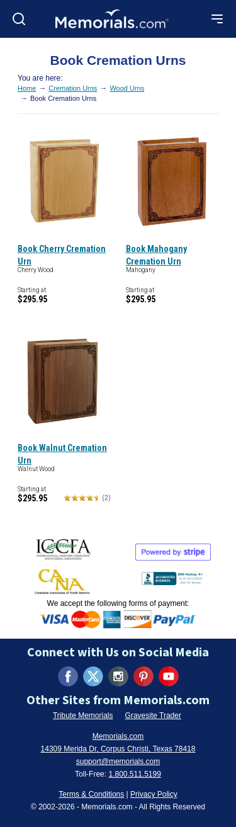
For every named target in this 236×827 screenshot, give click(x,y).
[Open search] (18, 18)
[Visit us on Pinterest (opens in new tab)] (143, 676)
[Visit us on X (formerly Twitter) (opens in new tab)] (93, 676)
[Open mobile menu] (217, 18)
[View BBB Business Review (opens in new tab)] (174, 576)
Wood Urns (127, 88)
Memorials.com (118, 736)
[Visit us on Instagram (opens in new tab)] (118, 676)
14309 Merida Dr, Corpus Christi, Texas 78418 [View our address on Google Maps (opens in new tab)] (118, 748)
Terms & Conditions (91, 794)
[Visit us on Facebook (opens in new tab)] (68, 676)
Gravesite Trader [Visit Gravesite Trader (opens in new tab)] (153, 715)
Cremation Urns (72, 88)
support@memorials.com (118, 761)
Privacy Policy (153, 794)
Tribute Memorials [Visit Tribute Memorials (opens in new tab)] (83, 715)
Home (27, 88)
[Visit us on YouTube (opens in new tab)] (169, 676)
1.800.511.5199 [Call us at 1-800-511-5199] (134, 774)
